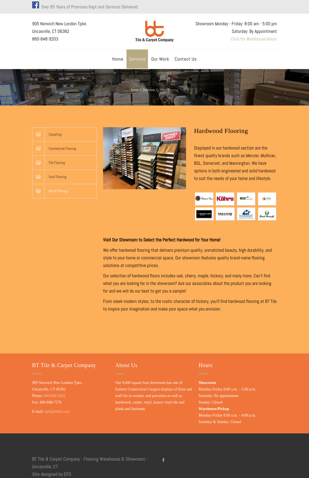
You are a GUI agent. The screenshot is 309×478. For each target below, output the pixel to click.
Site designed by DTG (51, 474)
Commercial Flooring (62, 148)
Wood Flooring (58, 191)
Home (117, 59)
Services (137, 59)
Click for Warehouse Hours (254, 39)
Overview (149, 90)
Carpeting (55, 134)
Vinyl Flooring (57, 177)
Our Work (160, 59)
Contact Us (186, 59)
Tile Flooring (57, 162)
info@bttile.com (57, 411)
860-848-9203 (54, 396)
